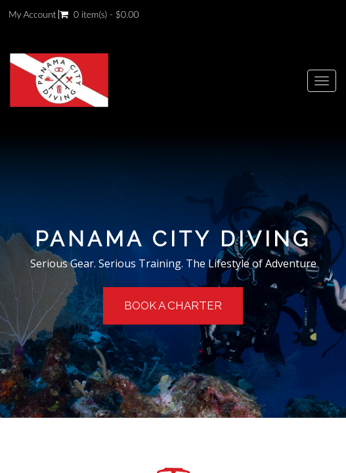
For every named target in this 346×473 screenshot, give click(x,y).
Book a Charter (173, 305)
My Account (32, 14)
